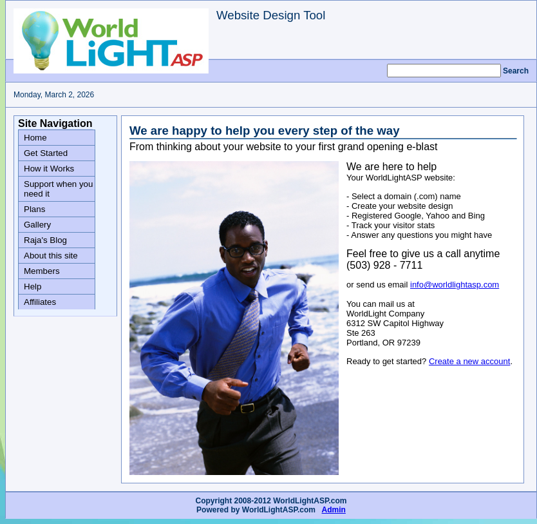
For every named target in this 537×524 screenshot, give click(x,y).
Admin (334, 509)
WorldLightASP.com (279, 509)
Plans (34, 209)
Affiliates (40, 302)
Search (516, 70)
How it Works (49, 168)
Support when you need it (58, 189)
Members (42, 271)
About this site (51, 255)
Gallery (37, 224)
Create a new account (469, 361)
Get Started (46, 153)
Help (32, 286)
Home (35, 137)
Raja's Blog (45, 240)
